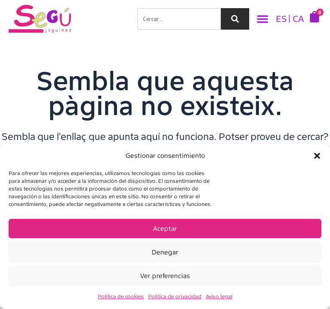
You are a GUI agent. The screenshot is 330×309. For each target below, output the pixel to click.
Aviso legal (219, 297)
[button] (317, 155)
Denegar (165, 252)
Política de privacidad (175, 297)
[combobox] (179, 19)
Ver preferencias (165, 276)
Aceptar (165, 229)
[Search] (235, 19)
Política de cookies (121, 297)
